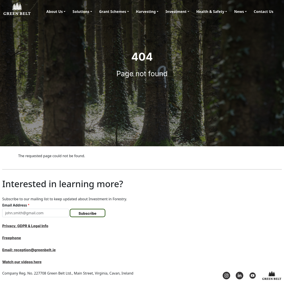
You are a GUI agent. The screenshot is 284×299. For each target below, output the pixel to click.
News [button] (239, 11)
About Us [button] (54, 11)
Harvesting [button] (146, 11)
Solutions (81, 11)
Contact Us (263, 11)
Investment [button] (176, 11)
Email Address (14, 205)
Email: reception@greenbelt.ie (29, 250)
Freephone (11, 238)
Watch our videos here (21, 262)
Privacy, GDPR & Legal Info (25, 226)
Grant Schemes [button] (112, 11)
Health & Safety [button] (210, 11)
